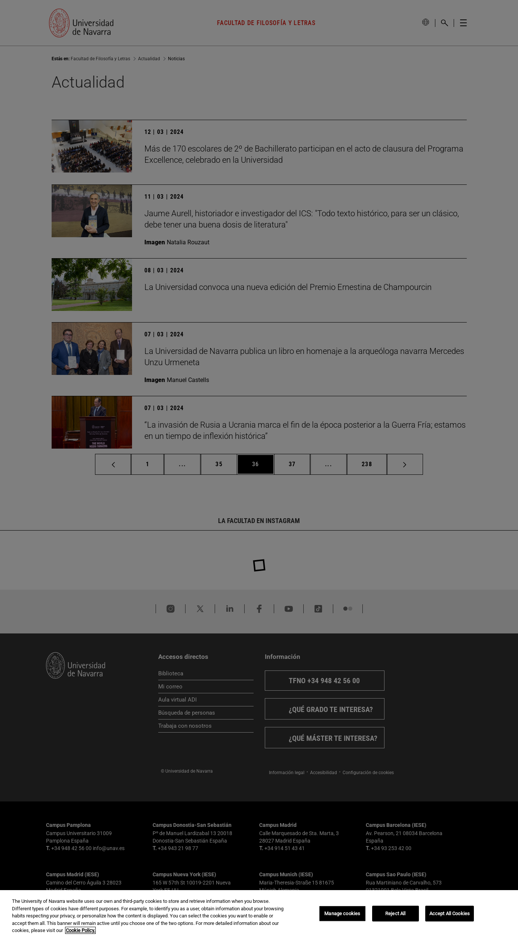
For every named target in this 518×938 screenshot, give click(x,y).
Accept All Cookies (449, 913)
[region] (259, 914)
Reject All (395, 913)
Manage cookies (342, 913)
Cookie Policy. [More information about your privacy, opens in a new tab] (80, 930)
